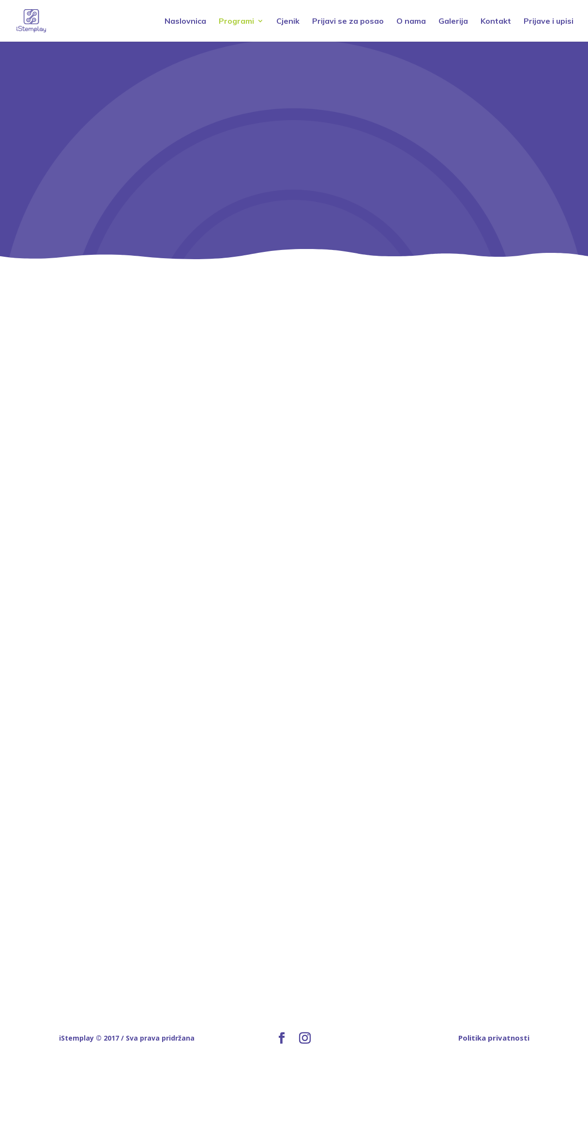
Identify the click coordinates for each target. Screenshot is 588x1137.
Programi (236, 21)
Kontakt (496, 21)
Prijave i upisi (548, 21)
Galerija (453, 21)
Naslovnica (185, 21)
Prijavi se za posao (348, 21)
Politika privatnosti (493, 1038)
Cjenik (288, 21)
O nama (411, 21)
